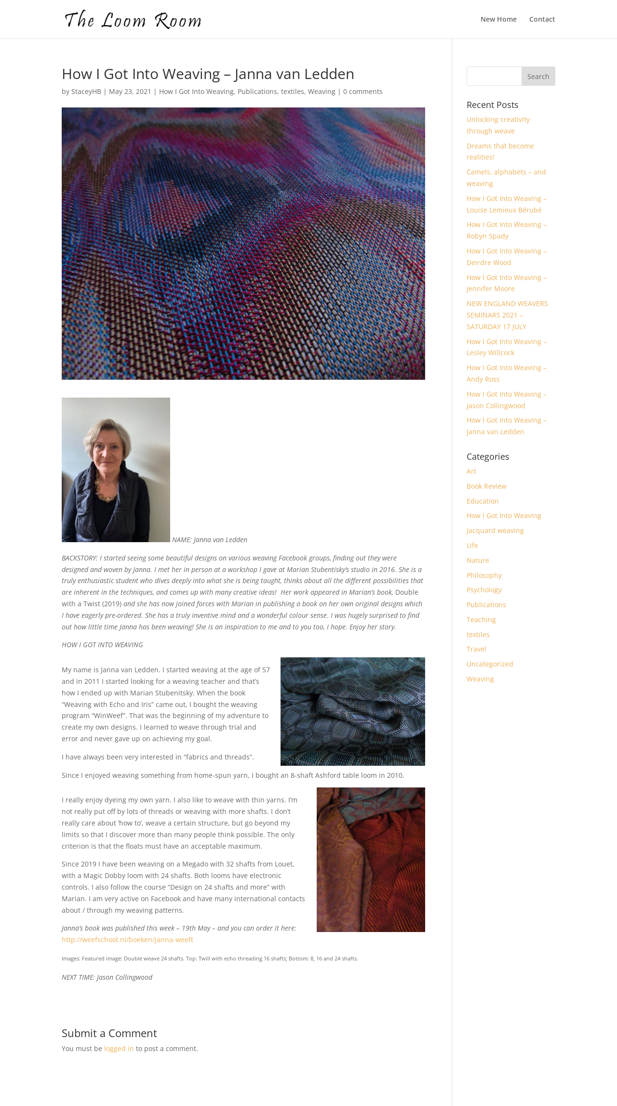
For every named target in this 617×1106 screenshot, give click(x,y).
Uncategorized (490, 663)
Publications (257, 91)
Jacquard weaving (495, 530)
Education (483, 501)
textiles (292, 91)
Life (472, 545)
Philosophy (484, 575)
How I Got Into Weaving (196, 91)
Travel (476, 648)
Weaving (321, 91)
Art (471, 471)
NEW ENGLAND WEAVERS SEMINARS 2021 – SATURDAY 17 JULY (507, 315)
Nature (478, 560)
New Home (499, 20)
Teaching (481, 619)
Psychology (484, 589)
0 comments (363, 91)
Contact (542, 20)
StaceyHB (86, 91)
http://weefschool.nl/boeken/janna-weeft (127, 939)
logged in (119, 1048)
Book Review (487, 486)
